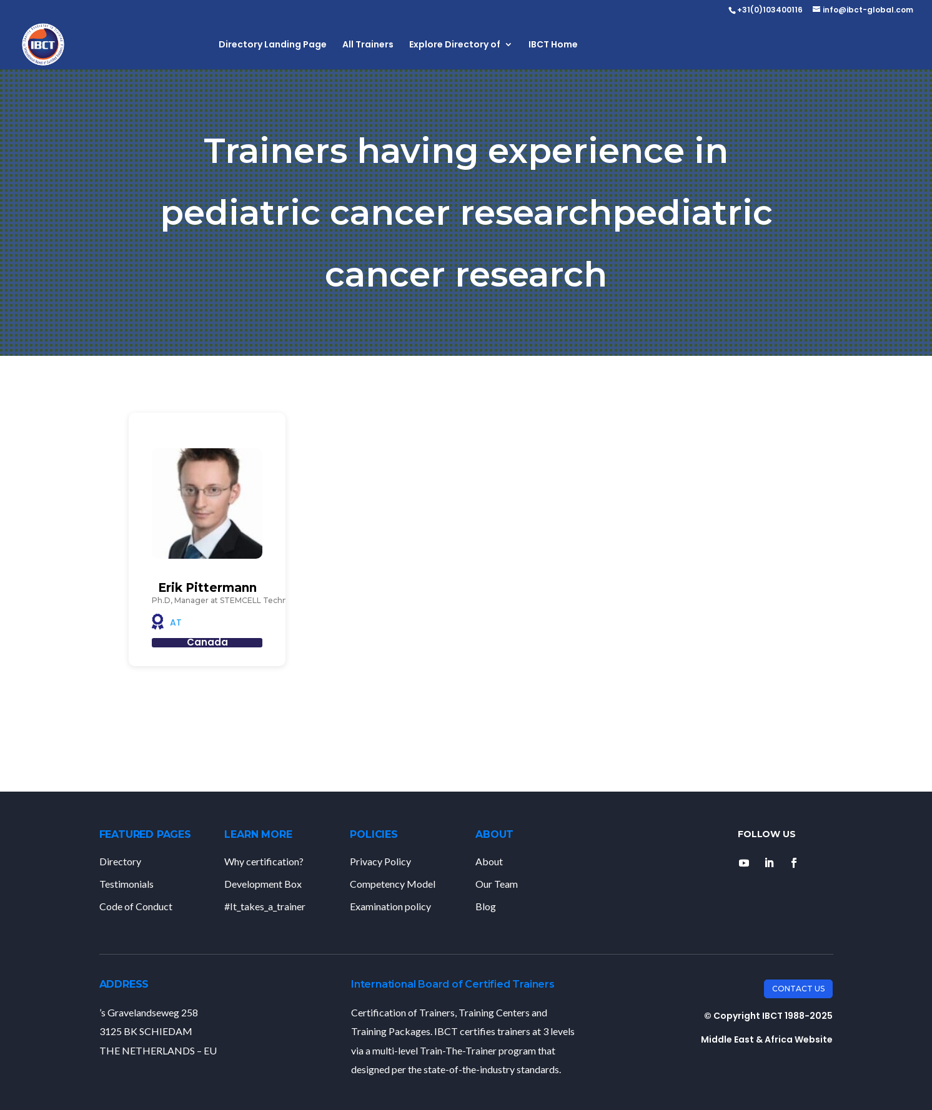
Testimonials (126, 884)
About (489, 861)
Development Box (263, 884)
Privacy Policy (380, 861)
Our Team (496, 884)
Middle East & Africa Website (767, 1039)
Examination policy (390, 906)
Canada (207, 642)
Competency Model (392, 884)
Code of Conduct (135, 906)
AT (176, 622)
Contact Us (798, 988)
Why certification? (264, 861)
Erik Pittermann (207, 588)
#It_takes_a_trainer (264, 906)
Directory (120, 861)
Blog (485, 906)
